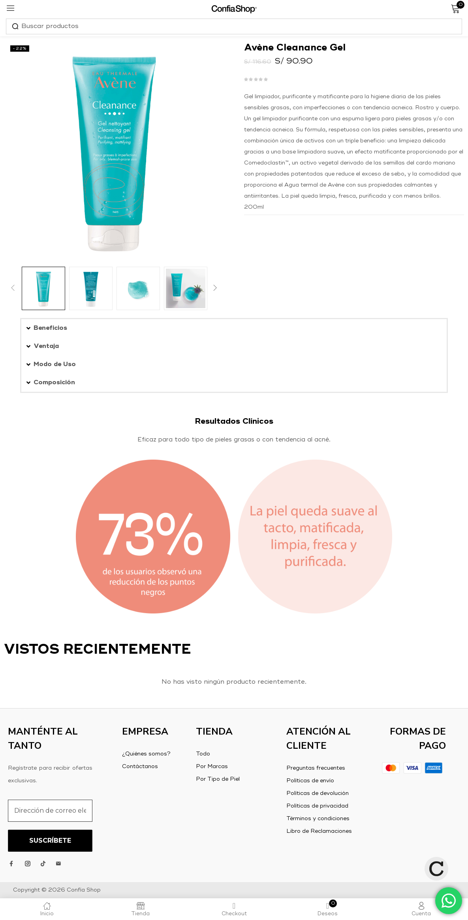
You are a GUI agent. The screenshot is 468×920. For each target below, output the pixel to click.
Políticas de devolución (317, 793)
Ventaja (46, 346)
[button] (234, 328)
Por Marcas (212, 766)
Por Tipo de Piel (218, 779)
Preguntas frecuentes (315, 768)
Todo (203, 754)
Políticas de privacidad (317, 806)
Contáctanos (140, 766)
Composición (54, 383)
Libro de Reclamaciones (319, 831)
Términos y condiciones (318, 818)
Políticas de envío (310, 780)
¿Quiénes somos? (146, 754)
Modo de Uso (55, 364)
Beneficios (50, 328)
